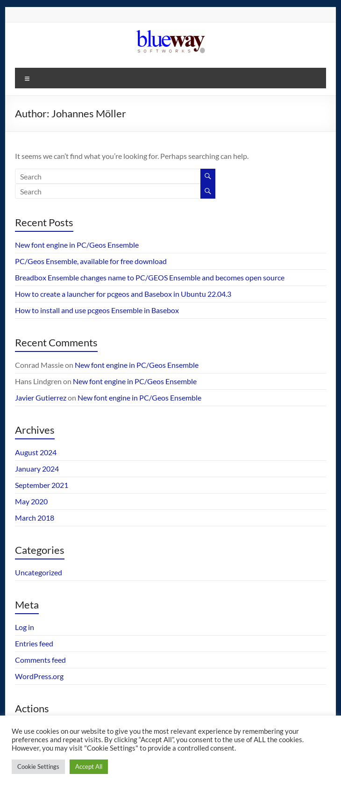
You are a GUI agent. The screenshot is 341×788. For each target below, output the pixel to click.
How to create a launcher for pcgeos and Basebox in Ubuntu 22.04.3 (123, 293)
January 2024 (37, 468)
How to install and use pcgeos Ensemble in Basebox (97, 310)
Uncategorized (38, 572)
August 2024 (36, 452)
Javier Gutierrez (40, 397)
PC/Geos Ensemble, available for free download (91, 261)
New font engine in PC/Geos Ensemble (77, 244)
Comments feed (40, 659)
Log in (24, 627)
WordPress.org (39, 676)
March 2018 (34, 517)
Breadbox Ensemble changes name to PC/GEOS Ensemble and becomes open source (149, 277)
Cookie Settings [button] (38, 766)
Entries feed (34, 643)
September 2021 (41, 484)
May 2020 (31, 501)
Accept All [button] (88, 766)
